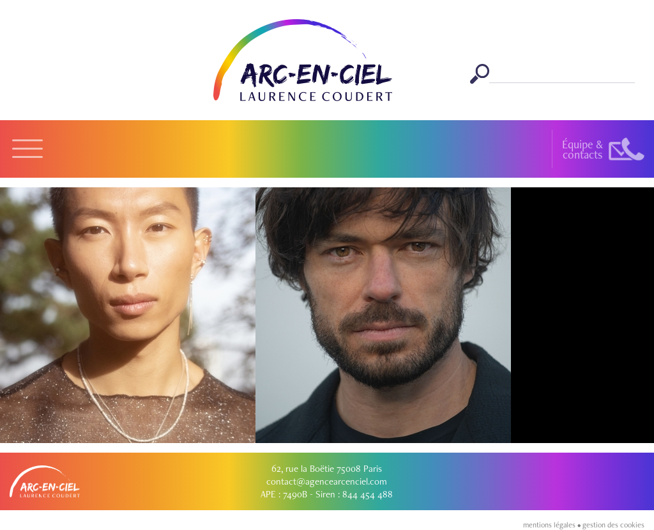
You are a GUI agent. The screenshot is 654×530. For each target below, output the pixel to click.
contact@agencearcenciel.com (326, 481)
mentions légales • (552, 525)
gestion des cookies (613, 525)
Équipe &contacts (582, 149)
